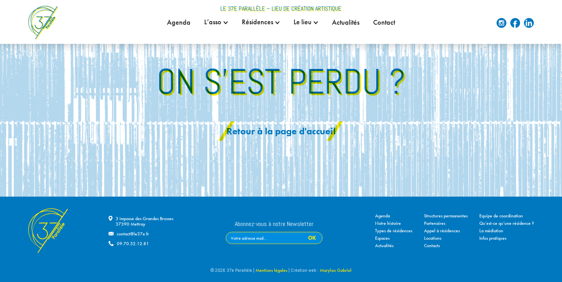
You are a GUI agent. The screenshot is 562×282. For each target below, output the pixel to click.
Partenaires (434, 223)
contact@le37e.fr (133, 234)
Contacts (432, 245)
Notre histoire (388, 223)
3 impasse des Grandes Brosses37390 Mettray (144, 221)
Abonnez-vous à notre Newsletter (274, 224)
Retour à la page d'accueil (281, 131)
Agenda (178, 22)
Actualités (345, 22)
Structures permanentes (446, 216)
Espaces (382, 238)
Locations (432, 238)
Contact (384, 22)
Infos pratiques (492, 238)
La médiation (491, 230)
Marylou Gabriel (336, 270)
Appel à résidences (442, 230)
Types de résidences (393, 230)
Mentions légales (271, 270)
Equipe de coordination (501, 216)
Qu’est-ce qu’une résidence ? (506, 223)
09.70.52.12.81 (133, 243)
